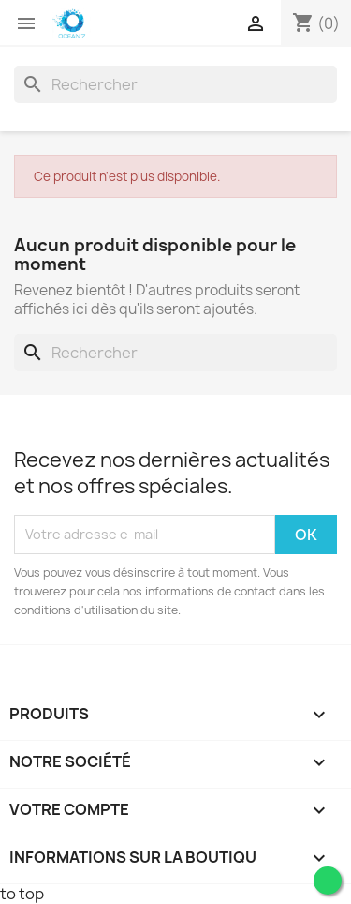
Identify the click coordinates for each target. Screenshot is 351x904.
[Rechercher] (175, 84)
